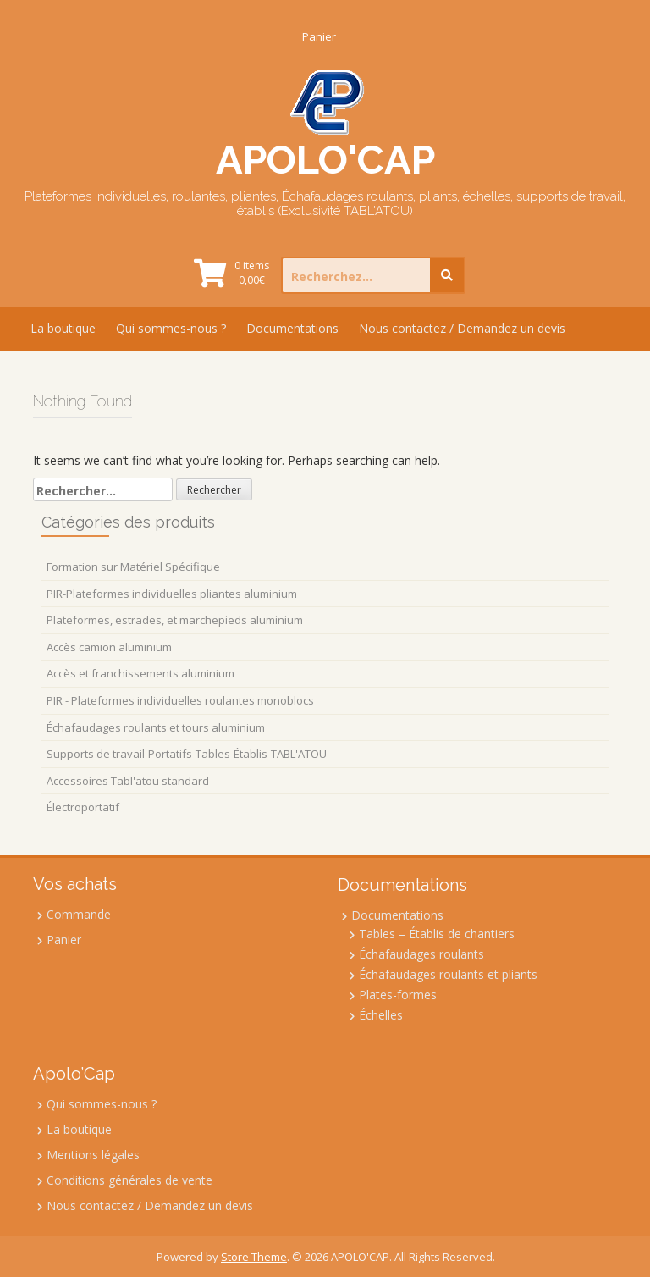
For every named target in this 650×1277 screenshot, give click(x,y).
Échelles (381, 1015)
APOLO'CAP (325, 159)
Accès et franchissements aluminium (140, 673)
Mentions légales (93, 1155)
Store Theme (254, 1256)
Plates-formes (398, 995)
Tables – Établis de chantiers (437, 934)
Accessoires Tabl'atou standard (128, 780)
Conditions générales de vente (129, 1180)
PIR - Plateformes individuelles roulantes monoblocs (180, 700)
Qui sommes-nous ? (171, 328)
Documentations (292, 328)
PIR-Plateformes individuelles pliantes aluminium (172, 593)
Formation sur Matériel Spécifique (133, 566)
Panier (319, 36)
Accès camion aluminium (109, 647)
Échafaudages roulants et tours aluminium (156, 727)
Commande (79, 914)
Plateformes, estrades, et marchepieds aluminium (175, 619)
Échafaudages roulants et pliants (448, 974)
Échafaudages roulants (421, 954)
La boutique (63, 328)
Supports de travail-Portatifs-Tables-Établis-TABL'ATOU (187, 753)
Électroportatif (83, 807)
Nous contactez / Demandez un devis (462, 328)
